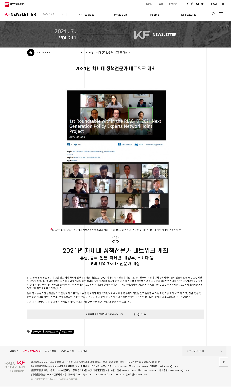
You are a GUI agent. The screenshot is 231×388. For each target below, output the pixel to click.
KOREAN (173, 4)
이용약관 (14, 352)
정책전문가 (52, 333)
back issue (48, 14)
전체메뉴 (221, 13)
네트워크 (68, 333)
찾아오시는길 (67, 352)
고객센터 (82, 352)
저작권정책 (50, 352)
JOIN (161, 4)
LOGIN (149, 4)
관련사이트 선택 (204, 352)
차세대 (38, 333)
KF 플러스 (214, 4)
